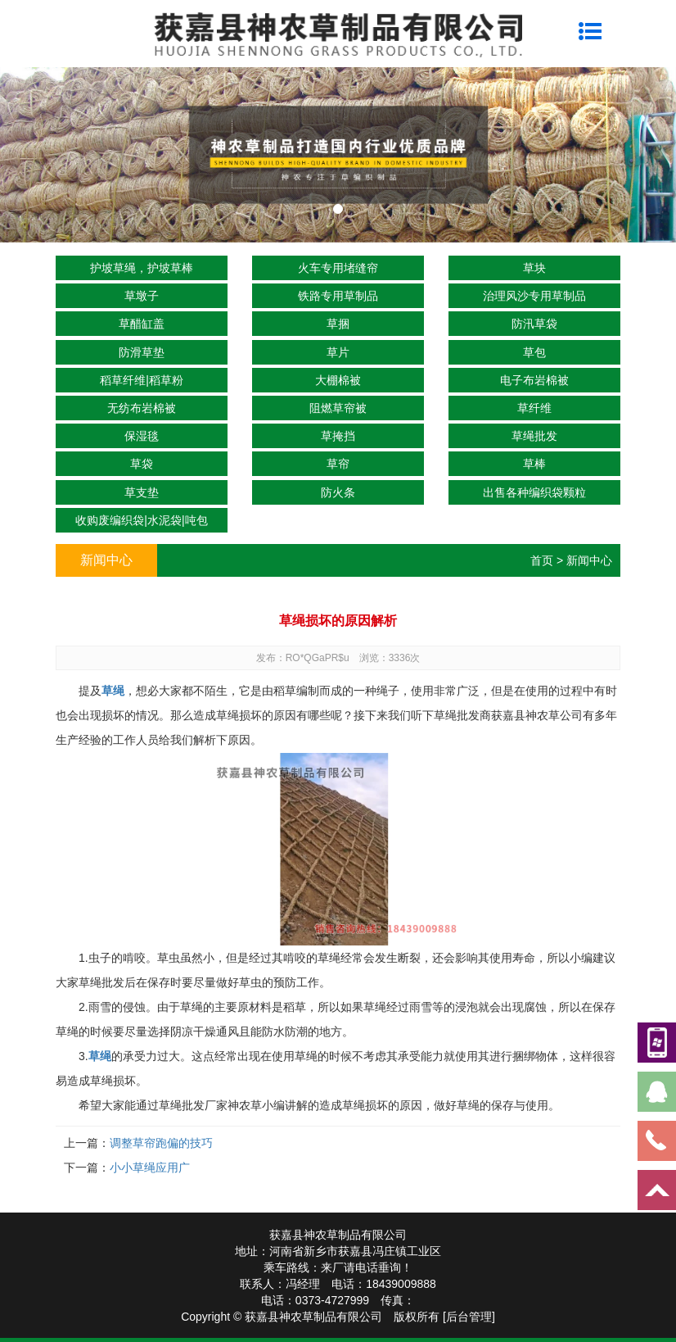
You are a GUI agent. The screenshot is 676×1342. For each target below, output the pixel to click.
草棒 (534, 463)
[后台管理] (469, 1316)
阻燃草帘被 (338, 408)
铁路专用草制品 (338, 295)
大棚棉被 (338, 380)
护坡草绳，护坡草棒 (141, 267)
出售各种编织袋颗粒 (534, 492)
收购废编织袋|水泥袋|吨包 (141, 520)
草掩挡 (338, 435)
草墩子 (141, 295)
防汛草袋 (534, 323)
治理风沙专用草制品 (534, 295)
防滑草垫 (141, 352)
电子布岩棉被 (534, 380)
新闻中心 (589, 560)
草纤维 (534, 408)
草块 (534, 267)
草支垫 (141, 492)
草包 (534, 352)
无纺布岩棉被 (141, 408)
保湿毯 (141, 435)
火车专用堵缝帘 (338, 267)
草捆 (338, 323)
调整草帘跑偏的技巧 (161, 1142)
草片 (338, 352)
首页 (541, 560)
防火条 (338, 492)
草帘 (338, 463)
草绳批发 (534, 435)
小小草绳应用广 (150, 1167)
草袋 (141, 463)
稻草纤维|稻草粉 (141, 380)
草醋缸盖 (141, 323)
